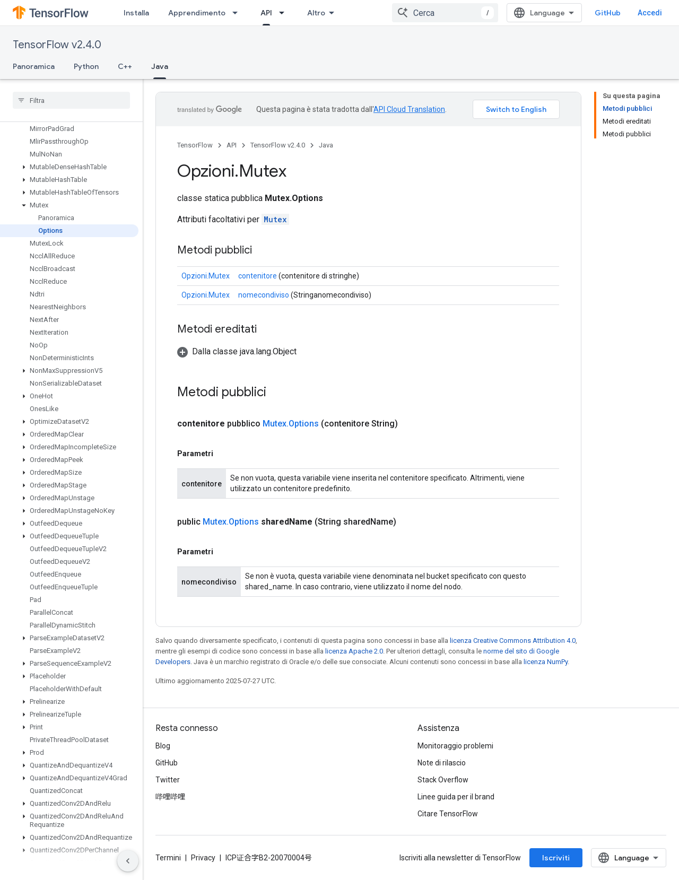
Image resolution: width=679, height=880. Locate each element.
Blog (162, 746)
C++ (125, 66)
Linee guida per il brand (455, 796)
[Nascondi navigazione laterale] (127, 861)
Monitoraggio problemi (455, 746)
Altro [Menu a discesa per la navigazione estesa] (316, 13)
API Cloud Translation (409, 109)
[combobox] (445, 12)
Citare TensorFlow (447, 813)
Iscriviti (556, 857)
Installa (136, 13)
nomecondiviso (263, 295)
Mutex (275, 219)
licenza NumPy (546, 662)
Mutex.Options (291, 424)
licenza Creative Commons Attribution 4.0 (513, 640)
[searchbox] (71, 100)
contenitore (257, 276)
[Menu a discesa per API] (285, 12)
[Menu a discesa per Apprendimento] (238, 12)
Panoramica (34, 66)
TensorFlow (195, 145)
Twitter (167, 780)
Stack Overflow (442, 780)
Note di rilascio (441, 763)
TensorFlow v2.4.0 (57, 44)
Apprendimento (196, 13)
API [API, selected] (266, 13)
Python (86, 66)
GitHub (608, 13)
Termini (168, 857)
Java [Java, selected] (159, 66)
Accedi (650, 12)
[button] (69, 167)
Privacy (203, 857)
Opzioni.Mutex (205, 276)
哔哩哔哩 (170, 796)
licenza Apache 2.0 (354, 651)
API (232, 145)
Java (326, 145)
